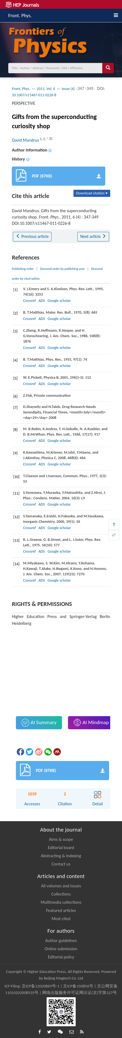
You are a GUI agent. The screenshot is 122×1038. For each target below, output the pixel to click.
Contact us (61, 864)
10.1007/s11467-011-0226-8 (34, 95)
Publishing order (23, 269)
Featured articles (61, 910)
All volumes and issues (61, 885)
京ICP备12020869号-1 (40, 986)
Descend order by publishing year (62, 269)
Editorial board (61, 847)
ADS (41, 300)
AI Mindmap (91, 722)
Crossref (29, 300)
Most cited (61, 918)
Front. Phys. (20, 15)
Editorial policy (61, 957)
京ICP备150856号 (78, 986)
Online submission (61, 948)
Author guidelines (61, 940)
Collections (61, 894)
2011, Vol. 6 (46, 88)
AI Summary (38, 722)
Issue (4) (69, 88)
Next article (93, 236)
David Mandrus (26, 140)
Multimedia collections (61, 902)
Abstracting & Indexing (61, 855)
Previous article (32, 236)
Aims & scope (61, 839)
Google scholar (59, 300)
